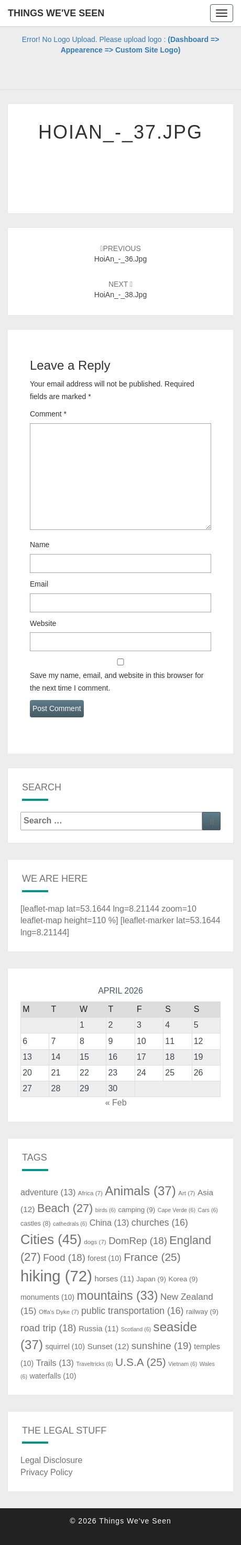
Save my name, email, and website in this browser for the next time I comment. (116, 681)
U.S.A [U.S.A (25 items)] (140, 1362)
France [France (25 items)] (152, 1257)
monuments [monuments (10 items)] (47, 1297)
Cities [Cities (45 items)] (51, 1239)
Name (39, 544)
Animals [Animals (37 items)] (140, 1191)
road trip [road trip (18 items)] (48, 1327)
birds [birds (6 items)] (105, 1210)
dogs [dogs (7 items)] (95, 1242)
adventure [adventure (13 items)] (47, 1192)
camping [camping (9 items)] (136, 1210)
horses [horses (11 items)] (114, 1279)
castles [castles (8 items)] (35, 1223)
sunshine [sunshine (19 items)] (162, 1345)
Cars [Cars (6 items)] (207, 1210)
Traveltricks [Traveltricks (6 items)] (94, 1364)
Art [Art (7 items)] (186, 1193)
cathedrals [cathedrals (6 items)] (70, 1223)
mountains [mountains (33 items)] (117, 1295)
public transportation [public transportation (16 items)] (132, 1311)
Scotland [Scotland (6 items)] (136, 1329)
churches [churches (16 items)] (160, 1222)
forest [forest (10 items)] (104, 1258)
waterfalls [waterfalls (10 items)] (52, 1376)
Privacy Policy (46, 1472)
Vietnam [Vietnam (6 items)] (182, 1364)
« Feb (116, 1102)
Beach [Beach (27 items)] (65, 1208)
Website (43, 623)
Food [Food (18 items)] (64, 1257)
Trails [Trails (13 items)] (55, 1362)
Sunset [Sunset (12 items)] (108, 1346)
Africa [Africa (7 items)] (90, 1193)
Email (39, 584)
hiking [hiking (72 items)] (56, 1276)
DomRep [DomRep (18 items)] (137, 1240)
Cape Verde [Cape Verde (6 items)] (176, 1210)
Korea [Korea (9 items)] (183, 1279)
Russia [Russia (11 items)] (98, 1328)
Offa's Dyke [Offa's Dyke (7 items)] (59, 1312)
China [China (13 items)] (109, 1222)
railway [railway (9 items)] (202, 1312)
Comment (48, 414)
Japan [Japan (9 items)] (151, 1279)
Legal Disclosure (51, 1460)
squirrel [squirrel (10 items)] (65, 1346)
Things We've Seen (56, 13)
